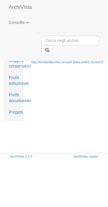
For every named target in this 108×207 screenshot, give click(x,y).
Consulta (19, 22)
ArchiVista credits (85, 156)
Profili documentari (15, 98)
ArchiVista (20, 7)
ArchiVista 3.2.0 (21, 156)
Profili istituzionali (15, 80)
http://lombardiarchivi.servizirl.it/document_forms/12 (67, 62)
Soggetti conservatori (15, 63)
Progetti (15, 112)
